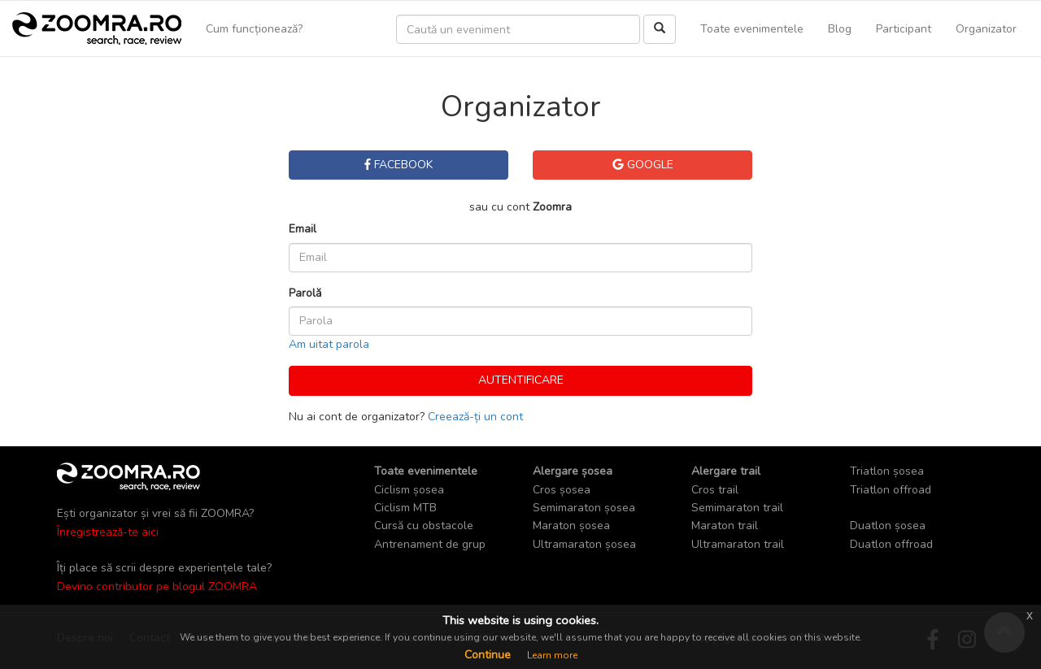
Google (642, 164)
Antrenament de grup (430, 544)
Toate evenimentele (752, 29)
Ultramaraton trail (737, 544)
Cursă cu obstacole (423, 525)
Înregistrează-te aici (108, 532)
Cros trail (714, 489)
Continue (487, 654)
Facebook (398, 164)
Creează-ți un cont (475, 416)
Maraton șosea (571, 525)
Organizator (986, 29)
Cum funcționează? (254, 29)
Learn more (552, 655)
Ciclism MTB (405, 507)
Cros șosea (561, 489)
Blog (840, 29)
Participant (903, 29)
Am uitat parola (329, 344)
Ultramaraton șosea (584, 544)
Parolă (305, 293)
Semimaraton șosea (584, 507)
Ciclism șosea (409, 489)
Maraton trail (724, 525)
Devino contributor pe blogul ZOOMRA (157, 586)
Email (302, 229)
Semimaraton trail (737, 507)
